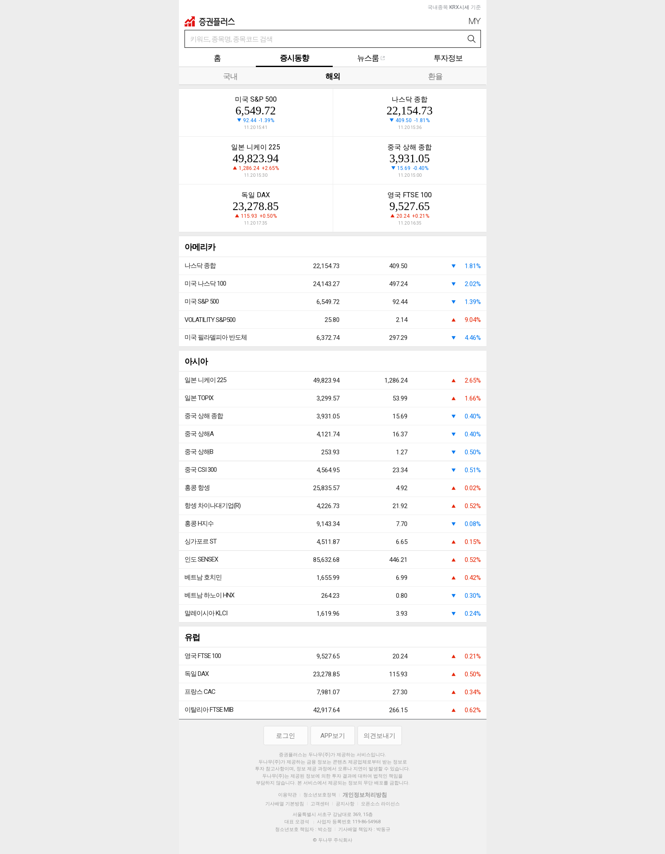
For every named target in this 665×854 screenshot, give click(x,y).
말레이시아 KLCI (206, 613)
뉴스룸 (371, 57)
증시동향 (294, 57)
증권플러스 (210, 21)
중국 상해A (199, 434)
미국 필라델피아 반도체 (216, 337)
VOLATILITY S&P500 (210, 320)
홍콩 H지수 (199, 523)
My (475, 21)
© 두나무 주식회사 (332, 840)
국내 (230, 76)
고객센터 (320, 804)
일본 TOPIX (199, 398)
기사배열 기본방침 (284, 804)
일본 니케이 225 (205, 380)
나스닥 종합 (200, 265)
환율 (435, 76)
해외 (332, 76)
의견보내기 (379, 736)
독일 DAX (196, 674)
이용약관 (287, 795)
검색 (472, 39)
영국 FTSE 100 (203, 656)
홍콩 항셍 (197, 487)
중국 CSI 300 (201, 470)
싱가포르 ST (201, 541)
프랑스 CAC (200, 692)
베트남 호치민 (203, 577)
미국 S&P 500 (202, 301)
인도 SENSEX (201, 559)
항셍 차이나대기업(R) (212, 505)
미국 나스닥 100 (205, 283)
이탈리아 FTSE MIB (209, 710)
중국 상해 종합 (204, 416)
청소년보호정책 (319, 795)
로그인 (285, 736)
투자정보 (448, 57)
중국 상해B (199, 452)
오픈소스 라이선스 (380, 804)
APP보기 (332, 736)
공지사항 (345, 804)
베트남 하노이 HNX (209, 595)
